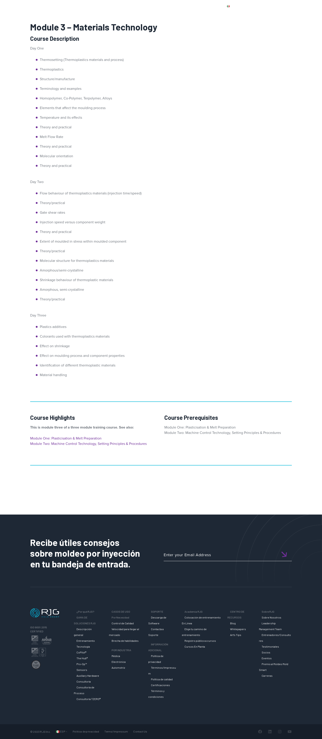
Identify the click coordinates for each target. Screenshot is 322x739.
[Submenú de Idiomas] (66, 731)
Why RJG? (130, 14)
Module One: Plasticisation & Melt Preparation (66, 438)
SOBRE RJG (304, 14)
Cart (312, 6)
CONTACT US (274, 6)
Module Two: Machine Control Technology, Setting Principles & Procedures (88, 443)
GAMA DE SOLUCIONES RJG (168, 14)
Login (299, 6)
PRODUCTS (251, 6)
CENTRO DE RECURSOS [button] (267, 14)
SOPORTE (206, 14)
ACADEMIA (231, 14)
